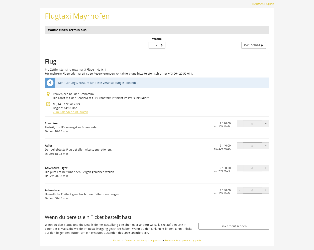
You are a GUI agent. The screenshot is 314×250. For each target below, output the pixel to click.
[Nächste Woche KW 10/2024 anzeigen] (254, 45)
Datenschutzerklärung (136, 240)
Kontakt (117, 240)
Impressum (156, 240)
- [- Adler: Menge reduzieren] (240, 146)
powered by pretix (191, 240)
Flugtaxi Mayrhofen (77, 16)
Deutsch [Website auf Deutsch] (258, 4)
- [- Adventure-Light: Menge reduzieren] (240, 168)
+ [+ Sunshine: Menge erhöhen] (266, 123)
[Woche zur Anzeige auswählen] (153, 45)
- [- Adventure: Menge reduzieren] (240, 190)
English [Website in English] (269, 4)
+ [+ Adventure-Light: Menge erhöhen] (266, 168)
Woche (157, 39)
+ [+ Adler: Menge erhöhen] (266, 146)
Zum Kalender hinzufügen (70, 112)
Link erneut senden (234, 226)
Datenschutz (171, 240)
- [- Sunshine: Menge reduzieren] (240, 123)
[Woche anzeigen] (161, 45)
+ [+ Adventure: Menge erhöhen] (266, 190)
